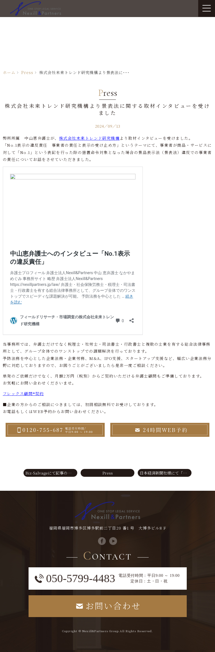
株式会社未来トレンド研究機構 (89, 138)
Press (27, 72)
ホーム (9, 72)
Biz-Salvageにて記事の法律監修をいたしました (51, 473)
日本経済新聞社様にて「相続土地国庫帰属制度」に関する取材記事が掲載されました (165, 473)
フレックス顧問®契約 (23, 393)
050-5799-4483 (80, 578)
